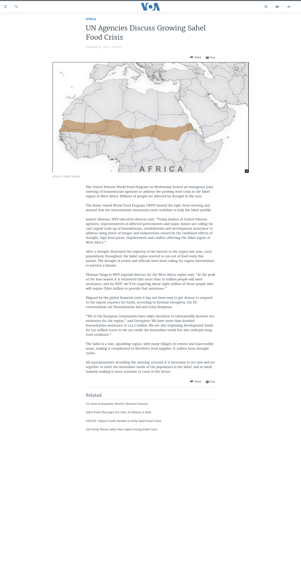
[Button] (195, 57)
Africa (91, 19)
